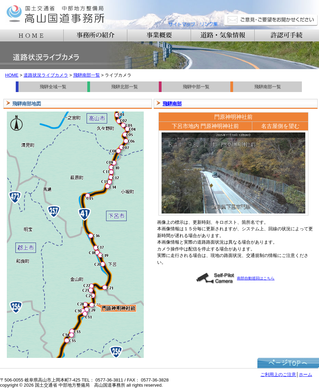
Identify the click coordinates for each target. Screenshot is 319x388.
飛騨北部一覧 (124, 86)
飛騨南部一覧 (86, 75)
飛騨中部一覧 (196, 86)
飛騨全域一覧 (53, 86)
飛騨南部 (172, 103)
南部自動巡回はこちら (235, 278)
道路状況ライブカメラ (46, 75)
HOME (11, 75)
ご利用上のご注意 (278, 374)
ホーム (305, 374)
